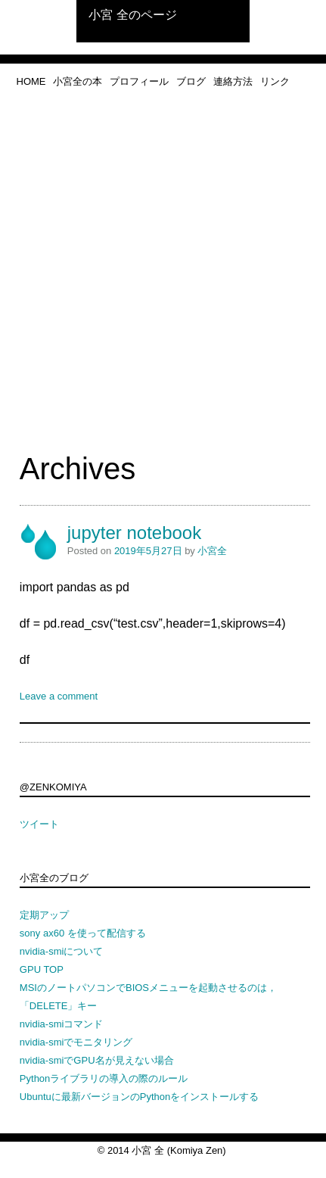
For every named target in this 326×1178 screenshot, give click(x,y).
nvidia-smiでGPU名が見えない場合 (97, 1060)
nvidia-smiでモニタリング (76, 1042)
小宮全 (212, 550)
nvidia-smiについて (62, 951)
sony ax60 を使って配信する (83, 933)
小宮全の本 (77, 81)
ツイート (39, 824)
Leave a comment (59, 696)
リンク (275, 81)
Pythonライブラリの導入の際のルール (104, 1078)
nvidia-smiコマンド (62, 1024)
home (31, 81)
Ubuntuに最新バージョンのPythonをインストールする (139, 1096)
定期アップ (44, 915)
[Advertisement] (163, 280)
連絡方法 (233, 81)
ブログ (191, 81)
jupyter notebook (134, 532)
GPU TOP (42, 969)
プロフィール (139, 81)
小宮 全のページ (132, 14)
